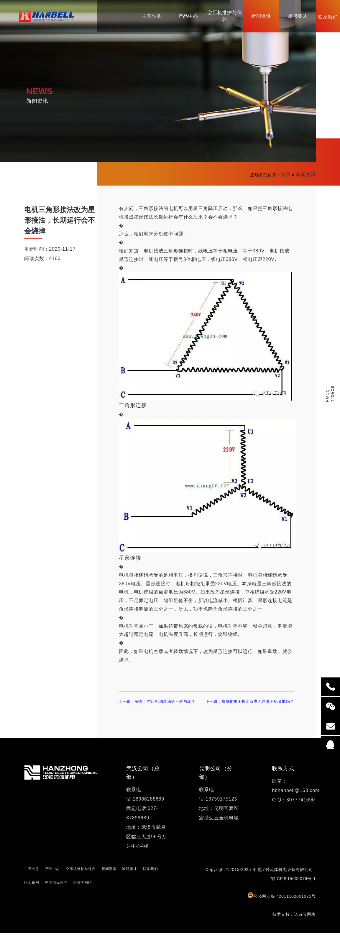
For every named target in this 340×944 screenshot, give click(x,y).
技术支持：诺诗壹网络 (294, 925)
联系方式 (283, 780)
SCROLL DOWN (329, 394)
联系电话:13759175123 (218, 805)
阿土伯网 (31, 894)
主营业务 (31, 880)
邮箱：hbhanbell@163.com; (296, 797)
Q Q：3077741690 (293, 811)
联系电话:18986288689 (145, 805)
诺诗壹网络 (82, 894)
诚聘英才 (129, 880)
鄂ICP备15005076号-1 (293, 889)
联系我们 (150, 880)
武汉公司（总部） (143, 784)
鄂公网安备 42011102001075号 (281, 906)
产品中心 (52, 880)
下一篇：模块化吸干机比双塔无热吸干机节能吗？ (249, 707)
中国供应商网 (56, 894)
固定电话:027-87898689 (142, 824)
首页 (286, 174)
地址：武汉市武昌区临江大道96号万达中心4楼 (146, 848)
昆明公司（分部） (215, 784)
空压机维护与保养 (81, 880)
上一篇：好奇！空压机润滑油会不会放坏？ (158, 707)
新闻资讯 (306, 174)
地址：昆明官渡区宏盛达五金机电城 (219, 824)
